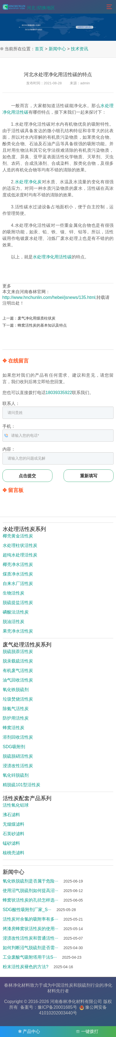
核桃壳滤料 (13, 852)
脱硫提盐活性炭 (18, 602)
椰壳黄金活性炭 (18, 536)
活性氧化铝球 (16, 805)
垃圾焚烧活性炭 (18, 699)
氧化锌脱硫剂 (16, 775)
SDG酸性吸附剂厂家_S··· (27, 909)
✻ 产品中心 (29, 1031)
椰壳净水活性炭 (18, 564)
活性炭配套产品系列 (27, 798)
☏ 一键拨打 (87, 1031)
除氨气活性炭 (16, 708)
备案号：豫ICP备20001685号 (48, 1007)
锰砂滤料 (11, 843)
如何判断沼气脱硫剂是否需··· (30, 947)
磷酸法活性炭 (16, 612)
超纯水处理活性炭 (20, 555)
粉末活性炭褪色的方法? (25, 966)
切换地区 (46, 7)
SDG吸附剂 (14, 746)
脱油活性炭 (13, 621)
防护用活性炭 (16, 718)
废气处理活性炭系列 (27, 645)
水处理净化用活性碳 (52, 257)
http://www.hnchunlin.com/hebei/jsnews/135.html (48, 297)
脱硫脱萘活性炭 (18, 651)
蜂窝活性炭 (13, 727)
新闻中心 (57, 49)
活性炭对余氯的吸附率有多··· (30, 919)
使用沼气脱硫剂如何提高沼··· (30, 890)
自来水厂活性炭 (18, 583)
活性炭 (66, 985)
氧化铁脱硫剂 (16, 689)
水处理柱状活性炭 (20, 545)
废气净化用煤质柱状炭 (36, 318)
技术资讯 (79, 49)
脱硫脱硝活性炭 (18, 756)
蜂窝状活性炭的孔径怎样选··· (30, 900)
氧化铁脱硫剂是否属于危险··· (30, 881)
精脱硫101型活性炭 (21, 784)
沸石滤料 (11, 814)
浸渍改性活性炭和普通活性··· (30, 938)
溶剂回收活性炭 (18, 737)
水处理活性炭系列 (24, 529)
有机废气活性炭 (18, 670)
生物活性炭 (13, 593)
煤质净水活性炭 (18, 574)
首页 (39, 49)
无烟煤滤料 (13, 824)
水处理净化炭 (28, 181)
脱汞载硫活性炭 (18, 661)
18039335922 (59, 392)
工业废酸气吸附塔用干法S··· (30, 957)
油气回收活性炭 (18, 680)
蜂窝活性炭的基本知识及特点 (42, 325)
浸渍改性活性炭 (18, 765)
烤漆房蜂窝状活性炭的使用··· (30, 928)
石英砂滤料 (13, 833)
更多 (6, 286)
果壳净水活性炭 (18, 631)
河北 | (32, 7)
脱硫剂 (84, 985)
